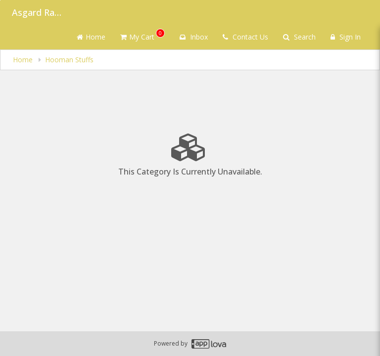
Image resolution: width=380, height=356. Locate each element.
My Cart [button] (142, 35)
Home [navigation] (24, 59)
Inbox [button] (194, 37)
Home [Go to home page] (91, 37)
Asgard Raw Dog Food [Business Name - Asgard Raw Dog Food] (36, 12)
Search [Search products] (299, 37)
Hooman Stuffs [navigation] (69, 59)
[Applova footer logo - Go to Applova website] (208, 344)
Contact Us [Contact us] (245, 37)
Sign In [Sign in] (346, 37)
